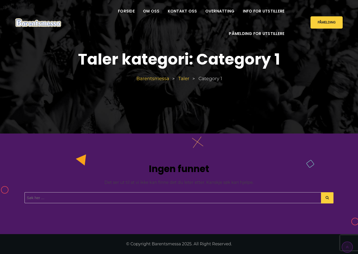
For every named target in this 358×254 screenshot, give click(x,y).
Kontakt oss (182, 11)
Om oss (151, 11)
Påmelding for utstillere (256, 33)
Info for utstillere (264, 11)
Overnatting (220, 11)
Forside (126, 11)
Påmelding (327, 22)
